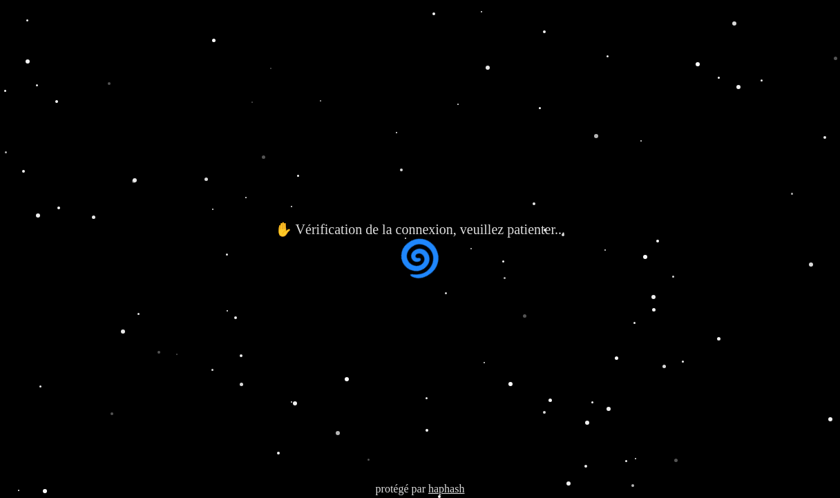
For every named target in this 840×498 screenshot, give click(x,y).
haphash (446, 489)
